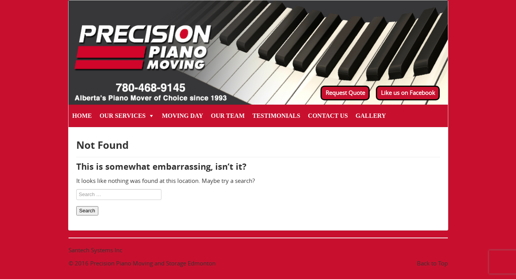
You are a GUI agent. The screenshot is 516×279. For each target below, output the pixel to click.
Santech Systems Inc (95, 250)
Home (82, 115)
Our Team (228, 115)
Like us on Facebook (408, 92)
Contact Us (328, 115)
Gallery (371, 115)
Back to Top (432, 263)
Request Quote (345, 92)
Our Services (122, 115)
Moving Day (182, 115)
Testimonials (276, 115)
